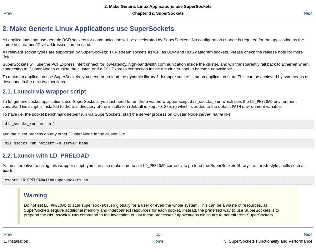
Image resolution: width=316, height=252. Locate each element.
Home (158, 245)
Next (308, 13)
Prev (8, 13)
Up (158, 238)
